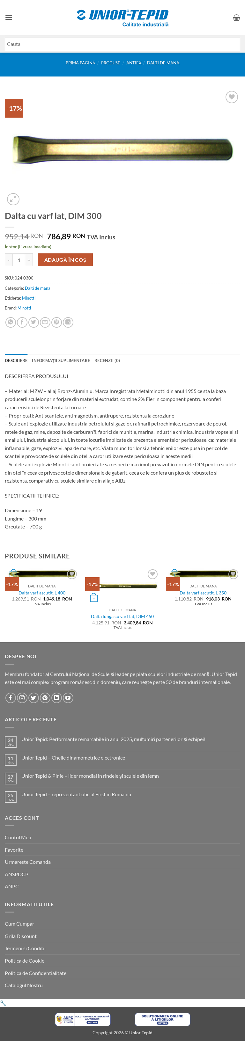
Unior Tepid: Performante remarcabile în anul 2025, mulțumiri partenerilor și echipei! (113, 739)
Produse (110, 62)
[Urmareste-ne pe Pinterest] (45, 698)
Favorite (14, 850)
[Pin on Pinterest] (56, 322)
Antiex (133, 62)
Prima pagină (80, 62)
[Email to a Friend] (45, 322)
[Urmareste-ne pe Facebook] (10, 698)
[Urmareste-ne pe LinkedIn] (56, 698)
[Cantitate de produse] (18, 259)
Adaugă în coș (65, 260)
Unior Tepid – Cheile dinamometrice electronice (73, 757)
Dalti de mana (163, 62)
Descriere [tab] (16, 360)
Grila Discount (21, 936)
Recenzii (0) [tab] (107, 360)
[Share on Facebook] (22, 322)
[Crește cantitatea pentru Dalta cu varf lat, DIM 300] (29, 259)
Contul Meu (18, 837)
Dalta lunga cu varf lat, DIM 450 (122, 616)
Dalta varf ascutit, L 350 (203, 592)
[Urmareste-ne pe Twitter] (33, 698)
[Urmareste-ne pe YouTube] (68, 698)
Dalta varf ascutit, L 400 (42, 592)
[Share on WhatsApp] (10, 322)
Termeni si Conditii (25, 948)
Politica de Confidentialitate (35, 973)
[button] (8, 17)
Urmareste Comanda (28, 862)
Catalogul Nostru (24, 985)
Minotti (28, 298)
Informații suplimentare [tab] (61, 360)
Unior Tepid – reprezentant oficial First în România (76, 794)
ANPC (12, 886)
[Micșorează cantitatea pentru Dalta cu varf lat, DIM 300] (8, 259)
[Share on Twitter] (33, 322)
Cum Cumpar (19, 924)
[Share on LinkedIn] (68, 322)
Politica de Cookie (24, 960)
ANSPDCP (16, 874)
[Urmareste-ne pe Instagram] (22, 698)
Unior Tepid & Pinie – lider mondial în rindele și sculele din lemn (90, 776)
